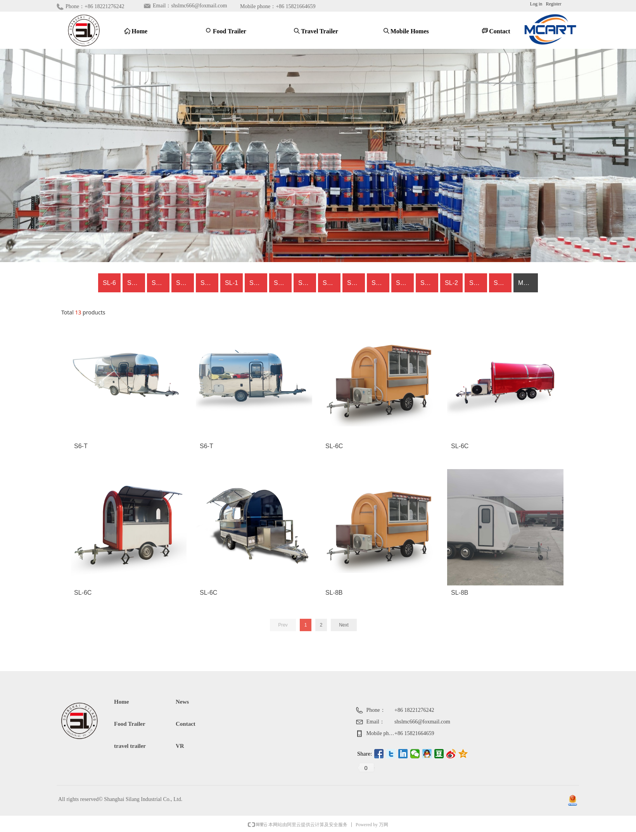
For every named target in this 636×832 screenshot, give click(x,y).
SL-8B (184, 283)
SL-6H (502, 283)
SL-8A (257, 283)
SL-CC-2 (405, 283)
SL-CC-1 (380, 283)
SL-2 (451, 283)
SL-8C (331, 283)
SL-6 (109, 283)
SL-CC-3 (478, 283)
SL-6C (136, 283)
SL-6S (428, 283)
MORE (527, 283)
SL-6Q (283, 283)
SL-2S (355, 283)
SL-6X (306, 283)
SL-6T (160, 283)
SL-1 (231, 283)
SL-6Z (209, 283)
